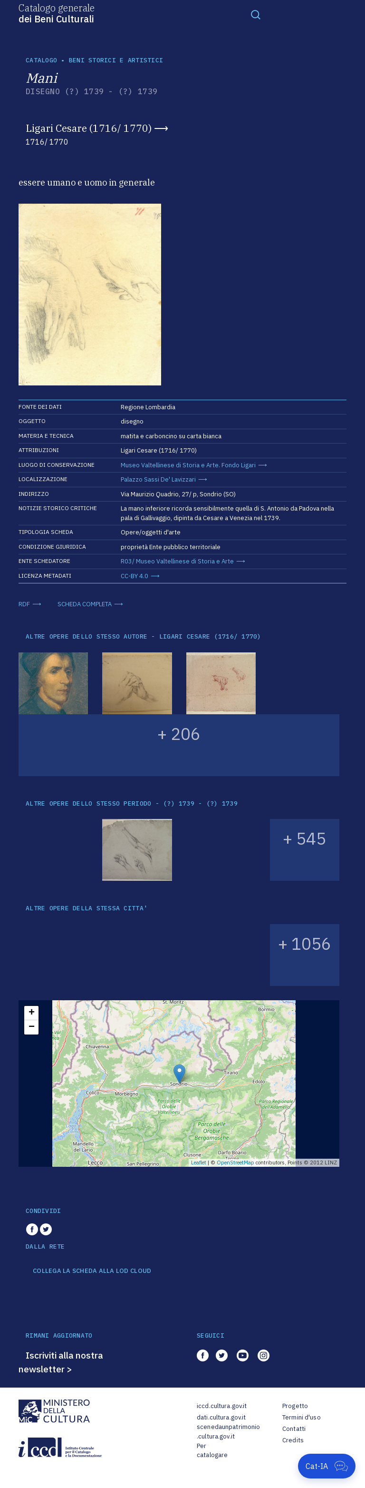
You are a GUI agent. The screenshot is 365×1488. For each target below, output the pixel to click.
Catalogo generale (57, 12)
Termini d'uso (301, 1417)
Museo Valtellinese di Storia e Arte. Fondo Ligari (188, 465)
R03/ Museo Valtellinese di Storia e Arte (177, 561)
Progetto (295, 1406)
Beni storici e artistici (116, 60)
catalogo (41, 60)
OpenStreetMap (235, 1162)
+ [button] (32, 1013)
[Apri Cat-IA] (326, 1466)
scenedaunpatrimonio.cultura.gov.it (228, 1431)
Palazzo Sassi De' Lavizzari (158, 479)
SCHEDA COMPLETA (85, 604)
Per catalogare (212, 1450)
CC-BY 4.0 (134, 576)
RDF (24, 604)
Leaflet (198, 1162)
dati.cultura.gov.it (221, 1417)
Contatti (294, 1429)
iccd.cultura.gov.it (222, 1406)
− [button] (32, 1027)
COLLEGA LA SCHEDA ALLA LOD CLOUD (92, 1271)
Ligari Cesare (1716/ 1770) (89, 128)
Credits (293, 1440)
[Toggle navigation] (255, 14)
